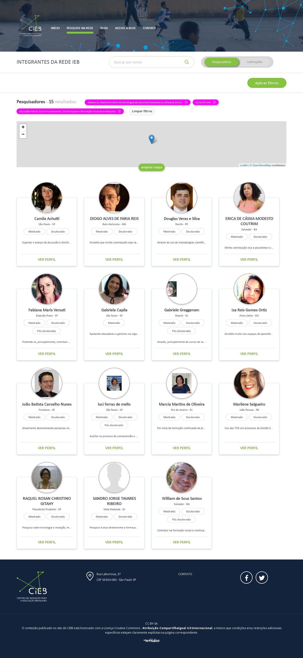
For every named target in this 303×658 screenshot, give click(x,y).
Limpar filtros (142, 111)
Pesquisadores (221, 62)
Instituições (254, 62)
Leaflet (244, 165)
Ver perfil (47, 259)
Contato (185, 574)
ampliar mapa (151, 167)
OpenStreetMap (262, 165)
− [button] (23, 134)
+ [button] (23, 127)
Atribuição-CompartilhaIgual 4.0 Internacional (177, 628)
